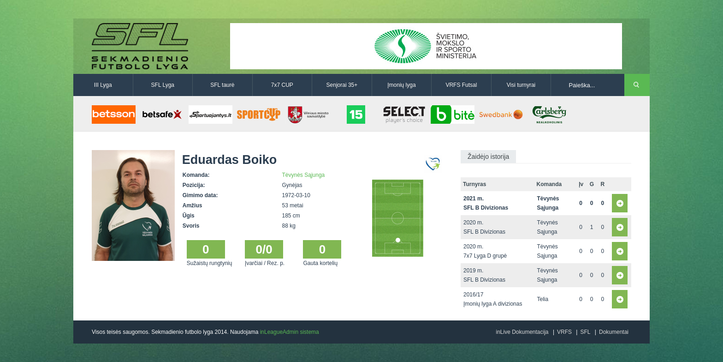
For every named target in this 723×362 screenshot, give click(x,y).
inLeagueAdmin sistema (289, 332)
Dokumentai (613, 332)
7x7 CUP (282, 85)
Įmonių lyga (401, 85)
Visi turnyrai (521, 85)
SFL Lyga (162, 85)
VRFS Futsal (461, 85)
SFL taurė (222, 85)
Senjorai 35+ (342, 85)
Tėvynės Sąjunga (303, 175)
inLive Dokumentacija (522, 332)
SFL (585, 332)
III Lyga (103, 85)
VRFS (564, 332)
